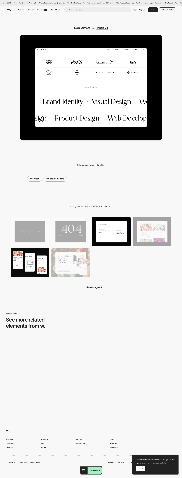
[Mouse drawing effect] (69, 386)
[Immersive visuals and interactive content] (26, 353)
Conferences (80, 443)
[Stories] (152, 231)
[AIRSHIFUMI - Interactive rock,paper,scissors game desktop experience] (155, 352)
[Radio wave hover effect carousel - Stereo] (26, 386)
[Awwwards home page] (83, 470)
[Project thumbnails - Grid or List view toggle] (112, 353)
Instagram (121, 462)
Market (57, 10)
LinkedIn (131, 462)
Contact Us (114, 447)
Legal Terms (23, 462)
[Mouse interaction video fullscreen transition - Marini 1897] (69, 352)
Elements (9, 447)
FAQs (112, 439)
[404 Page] (70, 231)
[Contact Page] (111, 231)
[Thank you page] (30, 231)
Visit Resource (95, 470)
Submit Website (167, 10)
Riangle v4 (102, 28)
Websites (9, 439)
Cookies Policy (11, 462)
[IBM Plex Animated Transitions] (155, 386)
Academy (42, 10)
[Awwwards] (9, 10)
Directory (31, 10)
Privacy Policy (35, 462)
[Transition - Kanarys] (112, 386)
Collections (10, 443)
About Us (113, 443)
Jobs (51, 10)
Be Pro (153, 10)
